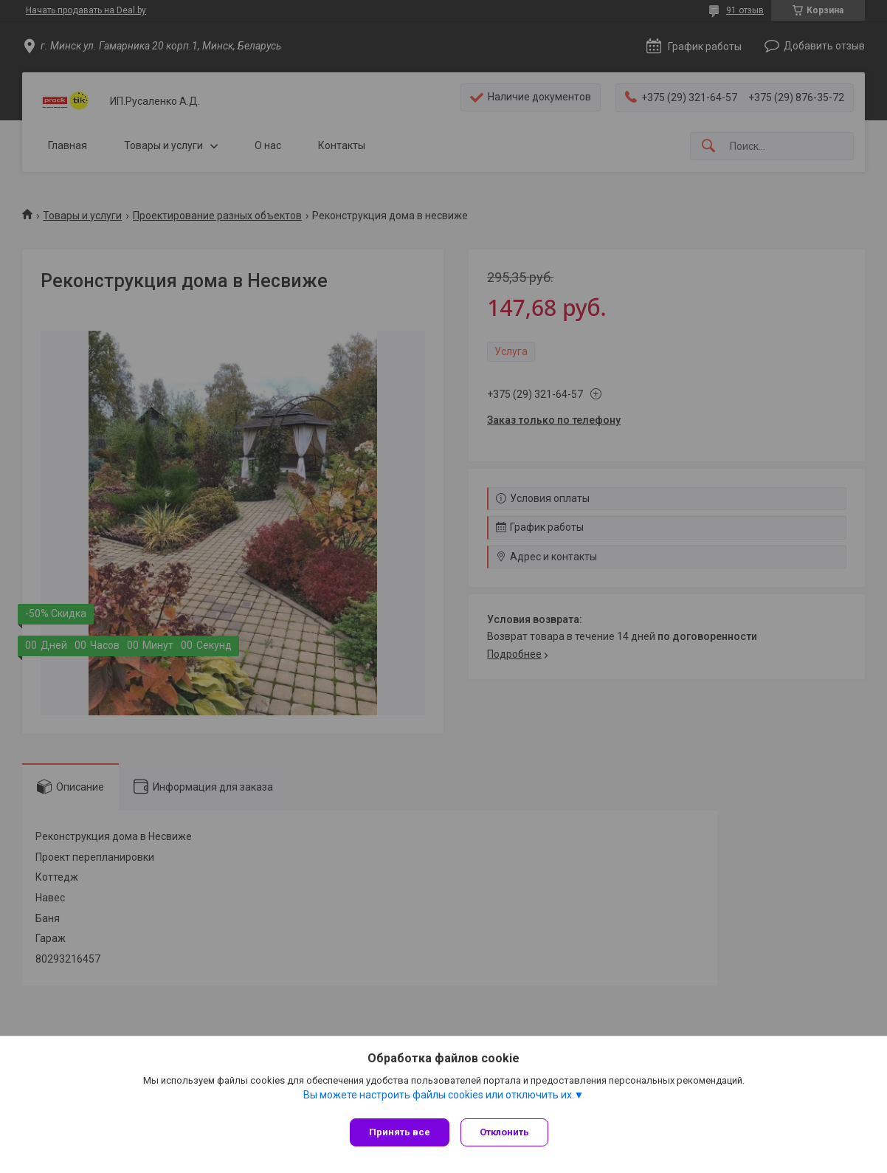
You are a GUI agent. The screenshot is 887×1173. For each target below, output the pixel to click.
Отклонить (508, 1132)
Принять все (399, 1132)
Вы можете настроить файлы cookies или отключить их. (438, 1098)
